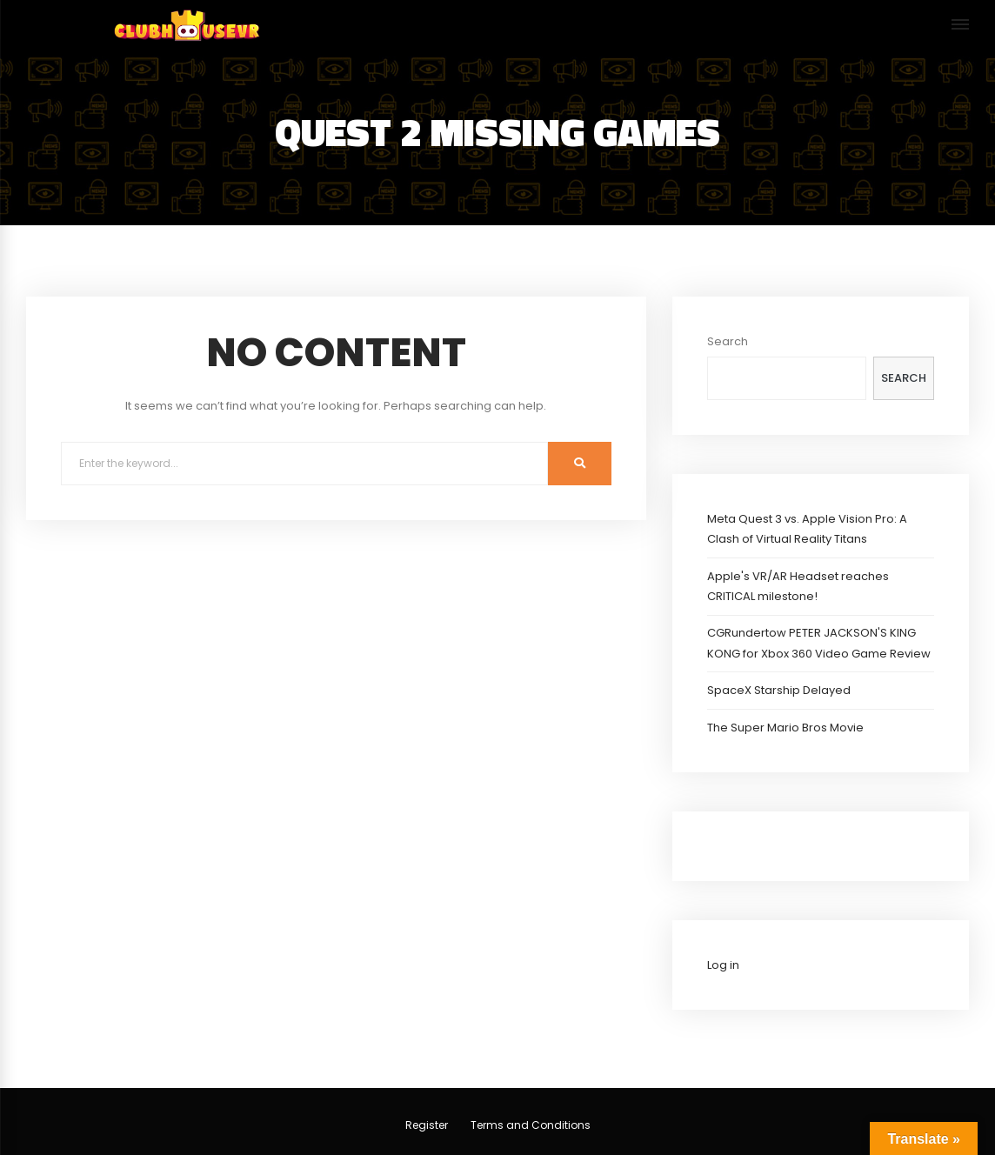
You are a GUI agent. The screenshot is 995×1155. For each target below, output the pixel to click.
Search (727, 341)
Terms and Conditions (531, 1125)
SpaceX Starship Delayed (779, 690)
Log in (723, 965)
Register (426, 1125)
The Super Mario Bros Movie (785, 727)
